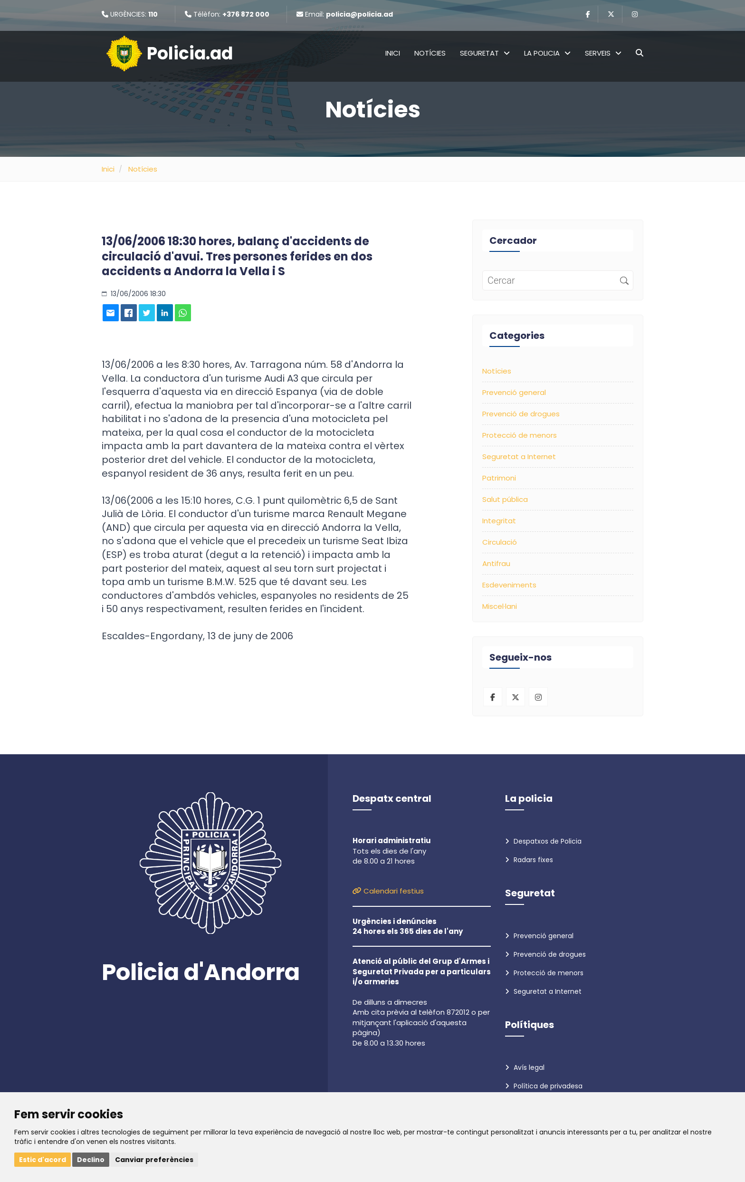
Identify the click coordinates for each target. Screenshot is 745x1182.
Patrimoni (499, 478)
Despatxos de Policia (543, 841)
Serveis (603, 53)
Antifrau (496, 563)
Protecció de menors (519, 435)
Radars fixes (529, 860)
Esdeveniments (509, 585)
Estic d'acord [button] (42, 1159)
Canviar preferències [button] (154, 1159)
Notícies (430, 53)
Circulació (499, 542)
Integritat (499, 521)
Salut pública (505, 499)
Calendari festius (388, 891)
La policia (547, 53)
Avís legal (524, 1067)
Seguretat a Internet (519, 456)
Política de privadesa (544, 1086)
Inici (392, 53)
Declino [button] (91, 1159)
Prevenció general (514, 392)
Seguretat (485, 53)
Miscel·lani (499, 606)
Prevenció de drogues (521, 414)
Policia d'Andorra (201, 972)
